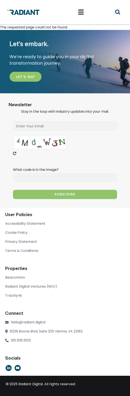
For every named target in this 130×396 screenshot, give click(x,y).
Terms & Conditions (21, 250)
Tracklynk (13, 295)
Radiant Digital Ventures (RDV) (31, 286)
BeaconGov (15, 277)
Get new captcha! (14, 153)
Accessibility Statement (25, 223)
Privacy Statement (21, 241)
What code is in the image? (36, 169)
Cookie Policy (16, 232)
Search (120, 12)
